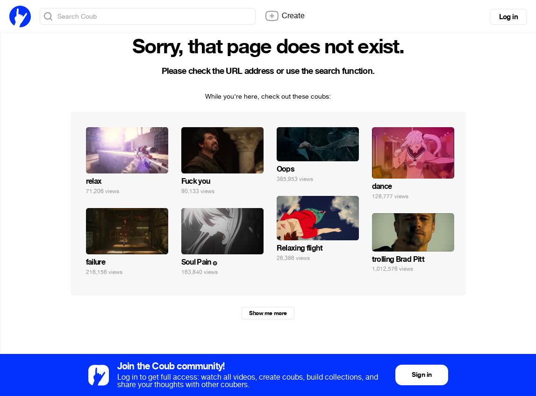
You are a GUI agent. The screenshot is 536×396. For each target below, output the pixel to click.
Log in (508, 17)
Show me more (267, 313)
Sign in (421, 374)
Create (284, 15)
